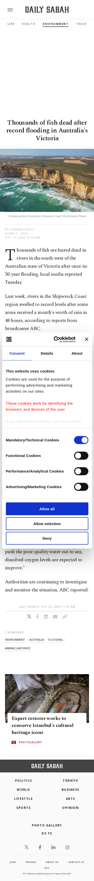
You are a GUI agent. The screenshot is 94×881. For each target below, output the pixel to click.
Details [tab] (47, 353)
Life (11, 23)
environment (15, 639)
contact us (76, 862)
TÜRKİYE (70, 780)
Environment (55, 23)
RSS (47, 867)
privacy (31, 862)
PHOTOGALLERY (30, 742)
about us (52, 862)
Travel (82, 23)
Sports (23, 808)
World (23, 789)
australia (36, 639)
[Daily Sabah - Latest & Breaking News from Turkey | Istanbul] (47, 10)
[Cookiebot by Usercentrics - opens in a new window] (56, 339)
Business (70, 789)
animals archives (17, 648)
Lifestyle (23, 799)
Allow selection (47, 523)
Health (28, 23)
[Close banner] (86, 339)
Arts (70, 799)
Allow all (47, 509)
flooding (55, 639)
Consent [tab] (17, 353)
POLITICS (23, 780)
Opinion (70, 808)
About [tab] (76, 353)
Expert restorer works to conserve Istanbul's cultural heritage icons (42, 725)
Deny (47, 538)
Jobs (13, 862)
